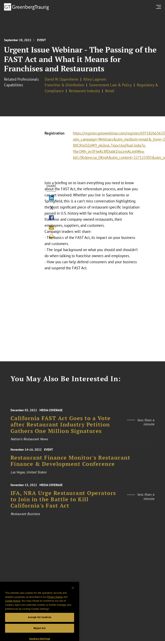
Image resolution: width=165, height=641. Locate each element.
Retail (109, 90)
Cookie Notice (12, 606)
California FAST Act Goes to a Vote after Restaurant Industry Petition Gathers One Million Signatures (61, 428)
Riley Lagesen (94, 79)
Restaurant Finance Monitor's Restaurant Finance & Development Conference (70, 463)
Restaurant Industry (84, 90)
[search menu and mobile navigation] (159, 6)
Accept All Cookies (39, 622)
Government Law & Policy (110, 84)
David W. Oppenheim (61, 79)
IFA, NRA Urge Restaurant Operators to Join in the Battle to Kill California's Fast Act (63, 503)
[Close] (73, 593)
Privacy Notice (55, 602)
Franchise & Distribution (64, 84)
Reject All (40, 633)
